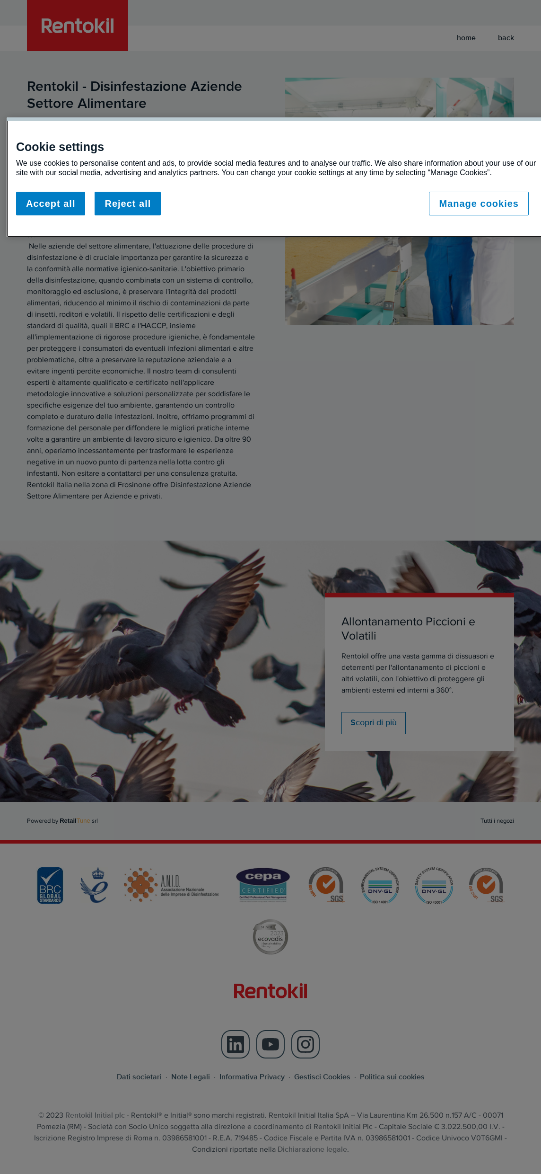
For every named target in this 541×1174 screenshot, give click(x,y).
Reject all (128, 203)
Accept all (50, 203)
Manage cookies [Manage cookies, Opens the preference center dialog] (479, 203)
